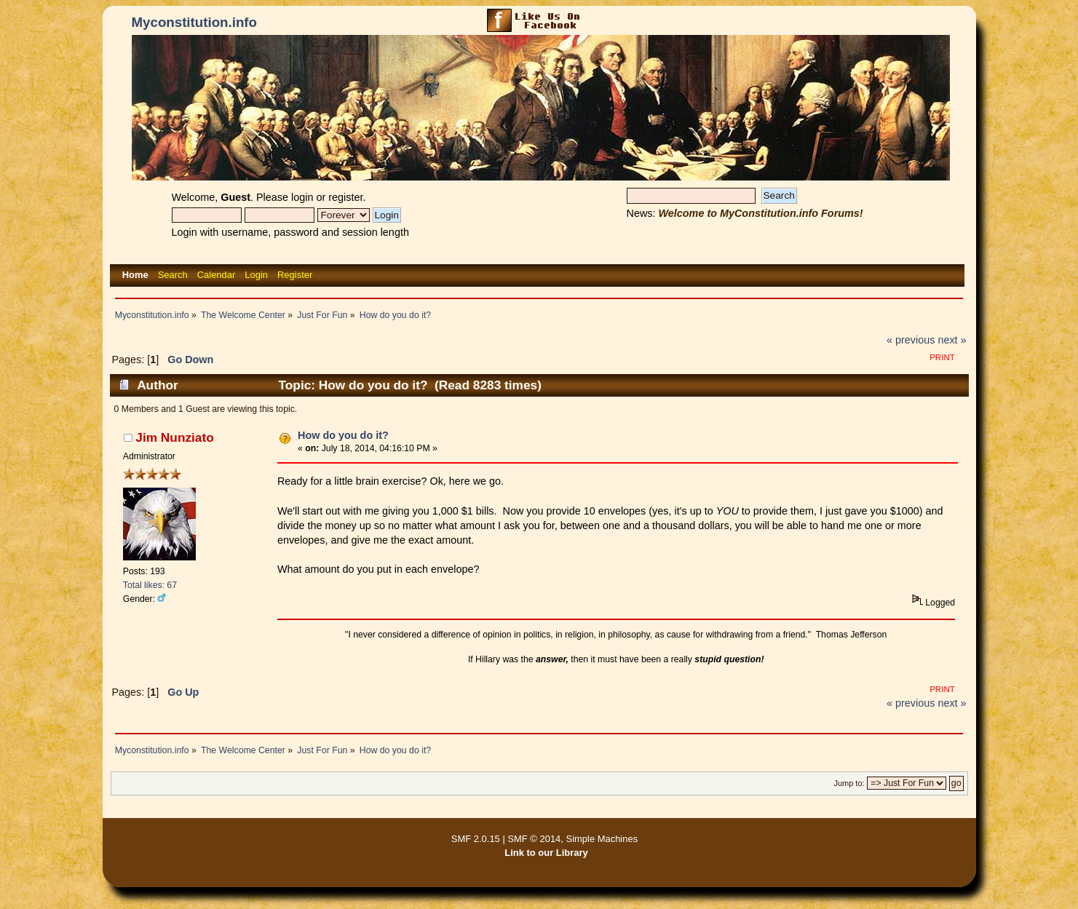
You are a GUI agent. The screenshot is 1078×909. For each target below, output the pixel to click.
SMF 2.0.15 (475, 838)
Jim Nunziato (174, 437)
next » (952, 340)
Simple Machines (602, 838)
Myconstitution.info (194, 22)
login (302, 197)
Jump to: (848, 783)
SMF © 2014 (533, 838)
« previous (911, 340)
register (345, 197)
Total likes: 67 (150, 585)
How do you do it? (343, 435)
